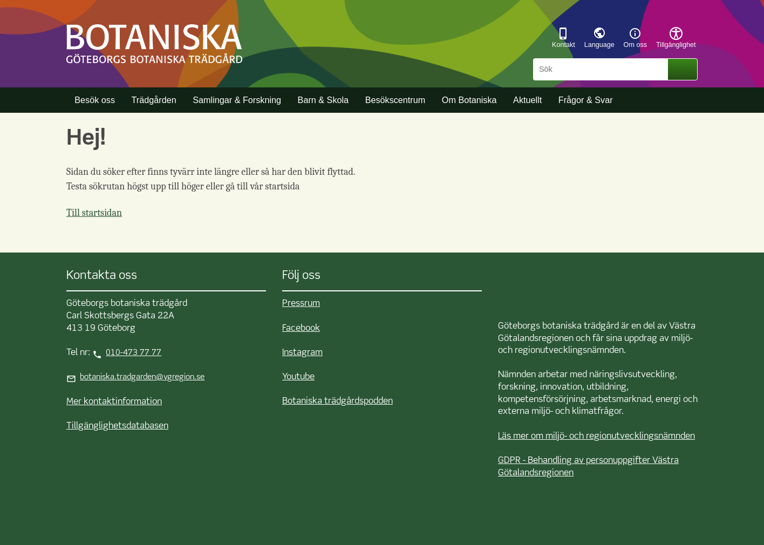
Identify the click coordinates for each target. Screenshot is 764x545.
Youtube (298, 377)
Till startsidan (94, 213)
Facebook (301, 328)
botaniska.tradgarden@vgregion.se (142, 377)
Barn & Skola (323, 100)
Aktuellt (527, 100)
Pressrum (301, 303)
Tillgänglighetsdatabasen (117, 426)
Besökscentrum (395, 100)
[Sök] (602, 69)
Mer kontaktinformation (114, 401)
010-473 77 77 (133, 353)
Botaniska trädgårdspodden (337, 401)
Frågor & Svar (585, 100)
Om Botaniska (469, 100)
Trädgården (154, 100)
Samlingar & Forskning (237, 100)
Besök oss (94, 100)
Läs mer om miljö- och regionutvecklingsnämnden (596, 436)
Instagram (302, 352)
